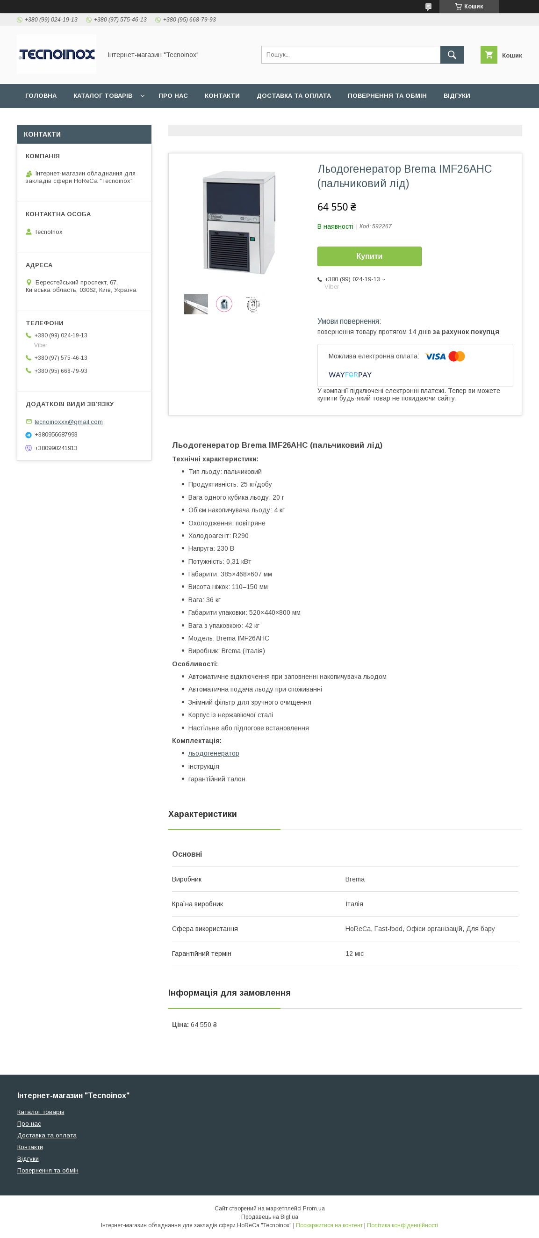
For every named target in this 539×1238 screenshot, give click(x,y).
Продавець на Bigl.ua (269, 1217)
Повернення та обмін (387, 95)
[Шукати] (452, 55)
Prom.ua (314, 1208)
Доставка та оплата (294, 95)
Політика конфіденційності (402, 1225)
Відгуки (457, 95)
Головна (41, 95)
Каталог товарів (102, 95)
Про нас (173, 95)
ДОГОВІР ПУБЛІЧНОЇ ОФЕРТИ (73, 120)
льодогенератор (213, 753)
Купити (370, 256)
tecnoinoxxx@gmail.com (69, 421)
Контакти (222, 95)
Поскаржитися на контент (329, 1225)
